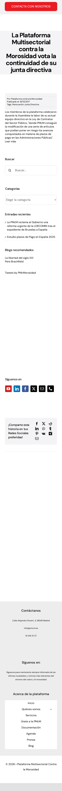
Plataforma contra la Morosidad (26, 98)
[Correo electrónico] (37, 438)
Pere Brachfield (14, 261)
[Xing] (50, 433)
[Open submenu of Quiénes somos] (51, 709)
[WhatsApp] (44, 428)
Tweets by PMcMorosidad (20, 272)
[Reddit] (50, 423)
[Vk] (43, 433)
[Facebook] (25, 388)
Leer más (11, 141)
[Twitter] (33, 388)
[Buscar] (10, 170)
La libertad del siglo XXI (19, 258)
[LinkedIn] (17, 388)
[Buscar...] (31, 170)
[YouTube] (8, 388)
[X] (43, 423)
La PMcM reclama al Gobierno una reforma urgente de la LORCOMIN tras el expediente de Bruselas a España (31, 225)
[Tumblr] (50, 428)
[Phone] (50, 388)
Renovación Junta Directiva (25, 104)
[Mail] (42, 388)
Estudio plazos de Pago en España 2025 (31, 237)
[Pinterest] (37, 433)
